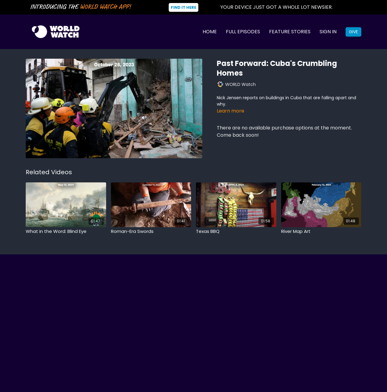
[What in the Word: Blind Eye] (66, 231)
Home (210, 31)
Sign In (328, 31)
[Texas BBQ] (236, 231)
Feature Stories (290, 31)
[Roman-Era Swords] (151, 231)
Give (353, 32)
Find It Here (183, 7)
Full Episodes (243, 31)
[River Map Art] (321, 231)
